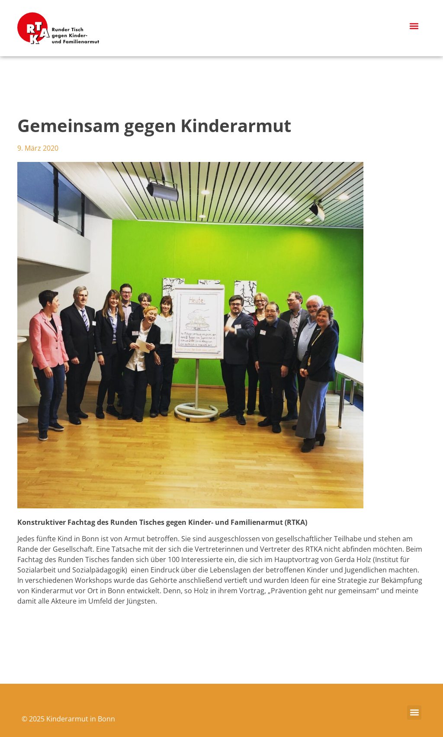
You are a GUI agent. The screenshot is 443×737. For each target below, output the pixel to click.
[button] (414, 26)
